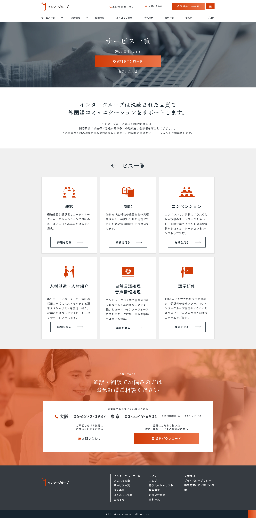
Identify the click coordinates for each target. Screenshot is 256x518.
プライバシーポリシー (197, 480)
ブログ (210, 17)
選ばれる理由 (122, 480)
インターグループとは (127, 476)
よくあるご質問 (124, 17)
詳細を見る (64, 242)
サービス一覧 (48, 17)
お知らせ (119, 499)
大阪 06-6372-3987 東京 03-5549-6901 (108, 416)
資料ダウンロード (189, 6)
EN (210, 6)
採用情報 (75, 17)
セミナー (190, 17)
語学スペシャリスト (161, 485)
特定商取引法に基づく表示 (199, 487)
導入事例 (148, 17)
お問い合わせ (155, 6)
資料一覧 (169, 17)
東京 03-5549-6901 (122, 7)
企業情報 (99, 17)
